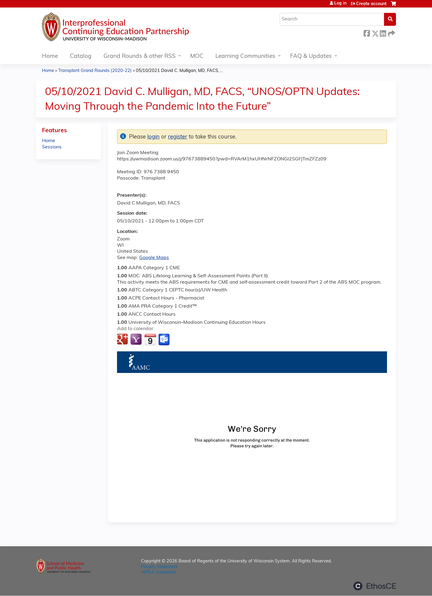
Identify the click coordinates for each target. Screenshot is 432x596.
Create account (371, 4)
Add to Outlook (164, 340)
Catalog (81, 56)
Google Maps (154, 257)
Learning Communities (245, 56)
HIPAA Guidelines (158, 572)
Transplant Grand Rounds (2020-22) (95, 71)
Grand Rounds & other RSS (140, 56)
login (153, 137)
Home (50, 56)
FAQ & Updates (311, 56)
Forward (391, 32)
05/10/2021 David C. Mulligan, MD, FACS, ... (179, 71)
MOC (196, 56)
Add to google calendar (123, 340)
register (177, 137)
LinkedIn (383, 32)
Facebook (367, 32)
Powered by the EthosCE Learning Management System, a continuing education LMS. (374, 586)
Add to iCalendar (150, 339)
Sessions (52, 147)
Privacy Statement (159, 567)
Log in (340, 3)
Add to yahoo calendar (136, 340)
